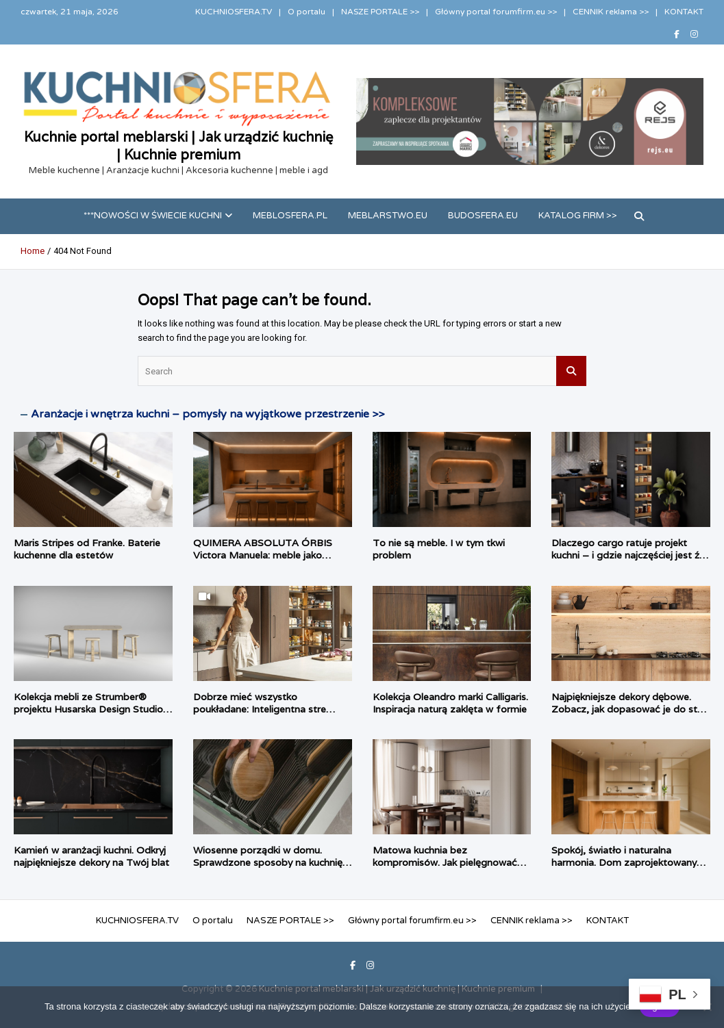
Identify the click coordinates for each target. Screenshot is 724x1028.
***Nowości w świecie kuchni (153, 215)
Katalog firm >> (577, 215)
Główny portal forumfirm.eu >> (496, 11)
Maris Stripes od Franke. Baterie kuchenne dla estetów (87, 549)
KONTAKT (683, 11)
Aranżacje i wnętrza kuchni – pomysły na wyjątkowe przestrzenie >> (207, 414)
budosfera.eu (483, 215)
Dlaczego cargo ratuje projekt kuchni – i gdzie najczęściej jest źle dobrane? (629, 555)
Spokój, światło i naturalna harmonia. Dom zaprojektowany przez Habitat (624, 862)
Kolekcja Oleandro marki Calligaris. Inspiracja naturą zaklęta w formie (450, 703)
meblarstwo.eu (387, 215)
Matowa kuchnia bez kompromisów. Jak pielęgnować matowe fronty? (445, 862)
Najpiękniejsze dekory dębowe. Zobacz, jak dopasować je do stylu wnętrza (630, 709)
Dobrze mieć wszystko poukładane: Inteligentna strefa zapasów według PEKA (264, 709)
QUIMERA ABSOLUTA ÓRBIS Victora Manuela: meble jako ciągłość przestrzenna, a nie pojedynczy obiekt (262, 562)
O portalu (306, 11)
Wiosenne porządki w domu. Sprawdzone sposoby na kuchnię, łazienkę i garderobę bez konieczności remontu (269, 869)
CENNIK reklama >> (611, 11)
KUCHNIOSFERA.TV (233, 11)
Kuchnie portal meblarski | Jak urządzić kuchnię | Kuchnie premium (178, 146)
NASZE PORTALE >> (380, 11)
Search (571, 371)
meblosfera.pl (290, 215)
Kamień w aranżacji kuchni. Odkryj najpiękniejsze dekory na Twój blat (91, 856)
